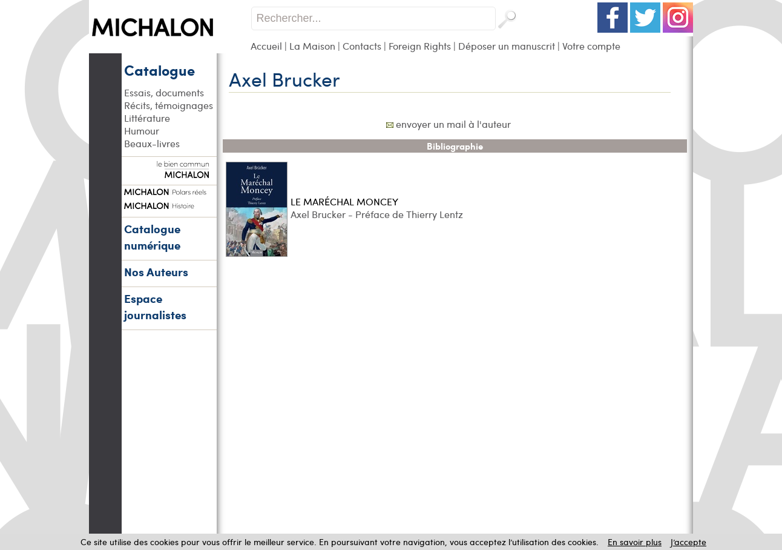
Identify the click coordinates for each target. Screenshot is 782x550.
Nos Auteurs (156, 271)
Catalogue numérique (152, 236)
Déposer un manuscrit (506, 45)
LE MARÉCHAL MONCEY (344, 201)
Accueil (266, 45)
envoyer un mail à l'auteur (453, 124)
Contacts (362, 45)
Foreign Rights (420, 45)
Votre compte (591, 45)
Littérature (147, 117)
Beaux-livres (152, 143)
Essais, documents (164, 92)
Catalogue (159, 69)
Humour (141, 130)
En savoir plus (635, 542)
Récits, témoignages (168, 105)
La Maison (312, 45)
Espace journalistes (155, 306)
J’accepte (688, 542)
